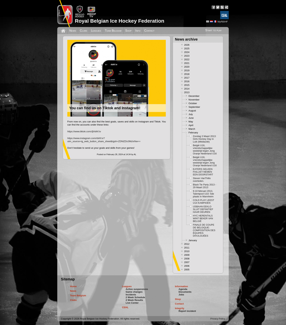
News (72, 30)
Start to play (213, 30)
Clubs (83, 30)
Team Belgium (113, 30)
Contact (149, 30)
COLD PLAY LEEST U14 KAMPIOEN (203, 201)
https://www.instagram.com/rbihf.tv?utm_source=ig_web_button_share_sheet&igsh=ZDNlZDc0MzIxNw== (103, 140)
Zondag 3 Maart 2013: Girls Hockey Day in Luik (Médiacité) (204, 139)
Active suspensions (137, 289)
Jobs (181, 294)
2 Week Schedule (135, 297)
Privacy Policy (217, 318)
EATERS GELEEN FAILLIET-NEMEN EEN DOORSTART (203, 172)
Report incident (187, 311)
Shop (128, 30)
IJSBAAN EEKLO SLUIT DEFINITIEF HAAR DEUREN (203, 209)
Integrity (179, 308)
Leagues (96, 30)
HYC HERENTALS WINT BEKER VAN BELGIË (203, 218)
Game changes (134, 291)
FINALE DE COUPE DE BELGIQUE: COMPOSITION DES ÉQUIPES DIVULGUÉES (204, 230)
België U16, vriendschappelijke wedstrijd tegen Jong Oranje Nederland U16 (205, 149)
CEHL (125, 307)
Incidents (131, 294)
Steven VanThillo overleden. (202, 179)
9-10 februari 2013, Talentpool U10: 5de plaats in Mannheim (203, 194)
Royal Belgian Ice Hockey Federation (119, 21)
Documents (185, 291)
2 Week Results (134, 300)
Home (73, 286)
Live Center (132, 302)
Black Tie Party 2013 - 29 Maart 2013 (204, 186)
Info (137, 30)
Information (181, 286)
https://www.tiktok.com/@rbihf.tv (84, 131)
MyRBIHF (223, 21)
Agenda (183, 289)
